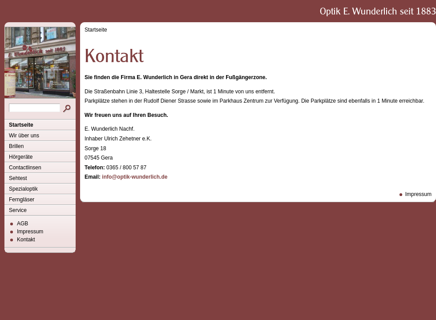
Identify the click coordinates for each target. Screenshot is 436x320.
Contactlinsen (25, 167)
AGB (22, 223)
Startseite (21, 125)
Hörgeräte (20, 157)
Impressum (30, 231)
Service (18, 210)
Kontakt (26, 239)
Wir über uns (24, 135)
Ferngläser (21, 199)
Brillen (16, 146)
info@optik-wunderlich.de (134, 177)
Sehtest (18, 178)
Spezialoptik (23, 189)
